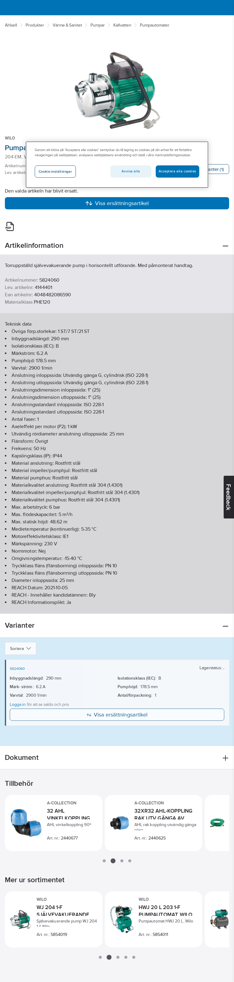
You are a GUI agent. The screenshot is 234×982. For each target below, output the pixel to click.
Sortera (20, 648)
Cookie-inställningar (55, 171)
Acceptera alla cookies (177, 171)
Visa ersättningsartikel (117, 203)
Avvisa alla (131, 171)
